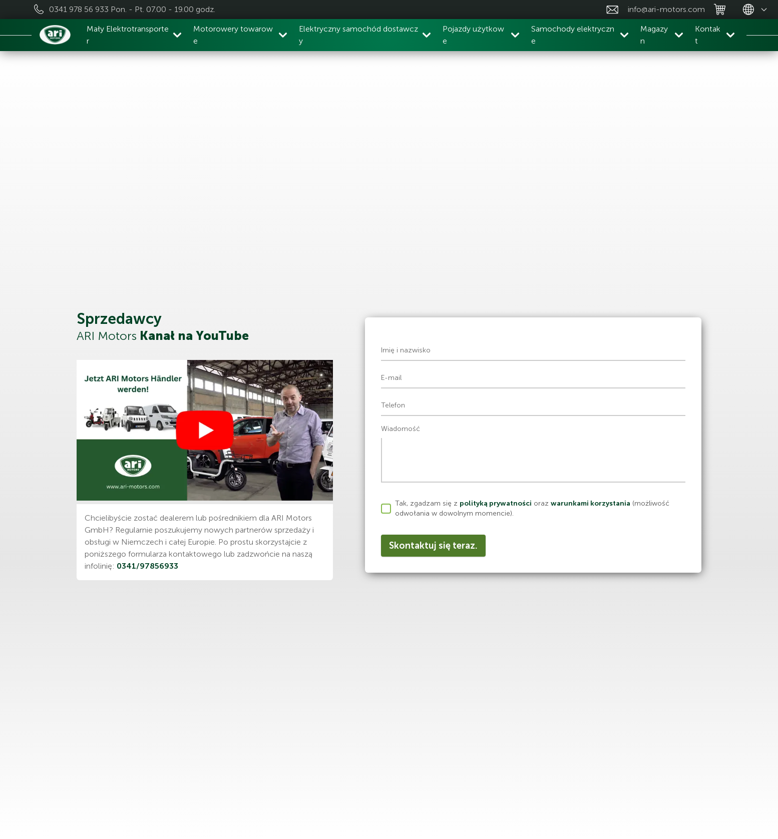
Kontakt (707, 35)
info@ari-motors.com (666, 9)
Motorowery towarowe (233, 35)
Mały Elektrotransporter (128, 35)
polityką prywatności (496, 503)
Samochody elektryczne (572, 35)
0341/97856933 (147, 566)
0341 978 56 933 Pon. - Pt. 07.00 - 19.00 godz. (132, 9)
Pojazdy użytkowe (473, 35)
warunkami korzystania (590, 503)
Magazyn (654, 35)
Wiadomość (400, 429)
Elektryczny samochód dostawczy (358, 35)
